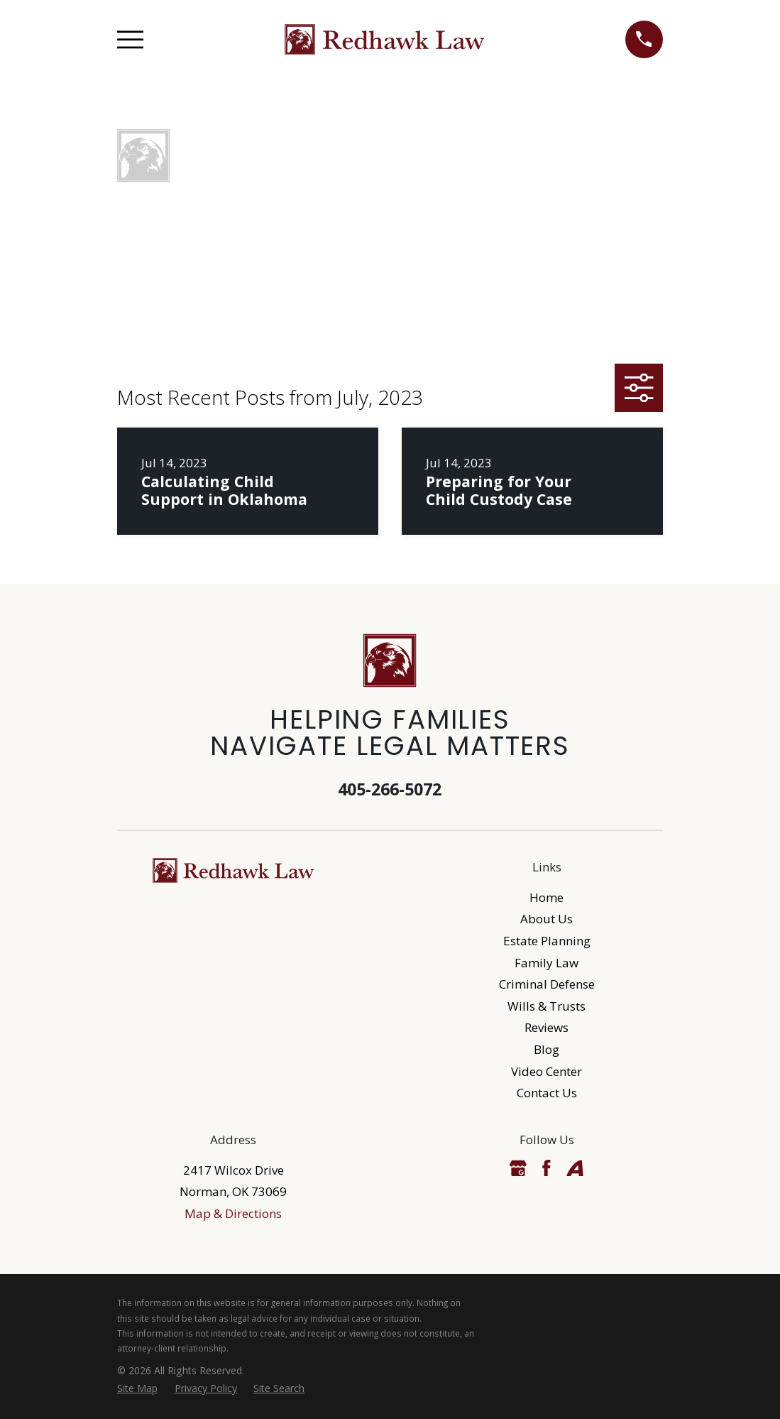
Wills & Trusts (546, 1006)
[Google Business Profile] (518, 1168)
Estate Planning (547, 941)
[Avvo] (574, 1168)
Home (546, 897)
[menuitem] (137, 1388)
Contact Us (547, 1092)
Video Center (546, 1071)
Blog (546, 1049)
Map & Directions (233, 1213)
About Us (546, 918)
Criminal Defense (547, 984)
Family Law (546, 963)
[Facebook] (546, 1168)
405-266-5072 (389, 789)
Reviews (546, 1027)
